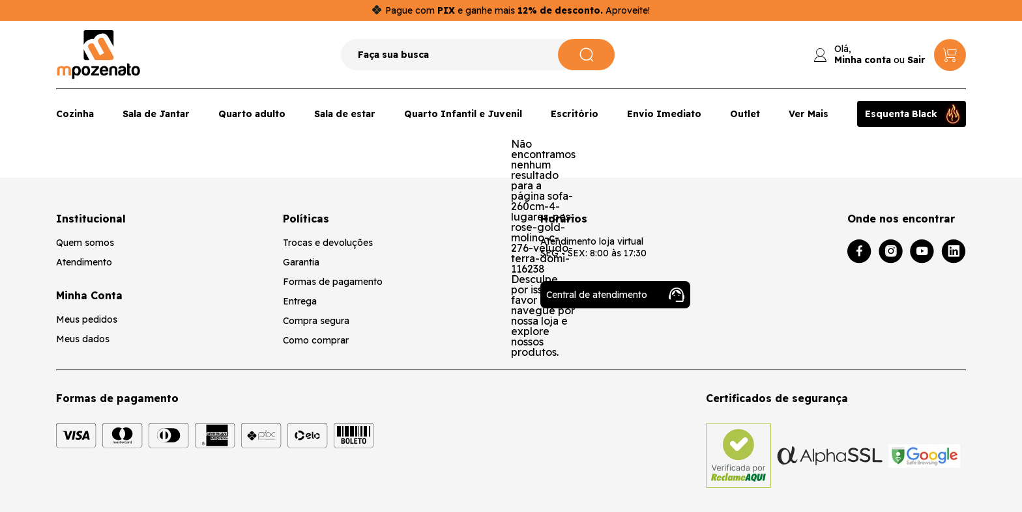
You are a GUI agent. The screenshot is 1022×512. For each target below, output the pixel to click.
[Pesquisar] (586, 54)
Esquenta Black (901, 114)
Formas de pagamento (333, 282)
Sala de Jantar (156, 114)
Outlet (745, 114)
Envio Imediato (664, 114)
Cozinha (75, 114)
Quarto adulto (251, 114)
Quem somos (85, 243)
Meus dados (83, 339)
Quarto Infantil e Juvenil (463, 114)
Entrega (300, 301)
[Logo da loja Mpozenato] (98, 54)
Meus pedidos (86, 319)
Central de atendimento (615, 295)
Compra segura (316, 321)
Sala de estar (344, 114)
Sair (916, 60)
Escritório (574, 114)
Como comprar (316, 340)
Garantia (301, 262)
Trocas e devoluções (328, 243)
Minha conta (862, 60)
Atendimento (84, 262)
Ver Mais (808, 114)
